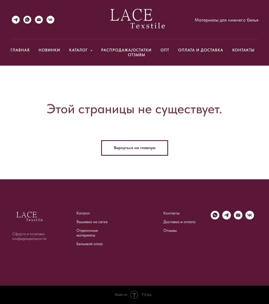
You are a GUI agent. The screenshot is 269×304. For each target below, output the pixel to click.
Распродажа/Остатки (126, 50)
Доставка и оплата (179, 221)
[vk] (249, 218)
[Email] (39, 20)
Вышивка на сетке (92, 221)
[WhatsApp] (27, 20)
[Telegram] (16, 20)
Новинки (49, 50)
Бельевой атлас (89, 244)
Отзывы (136, 55)
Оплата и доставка (200, 50)
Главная (20, 50)
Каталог (83, 213)
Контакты (243, 50)
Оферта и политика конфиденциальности (29, 236)
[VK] (50, 20)
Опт (165, 50)
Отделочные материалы (87, 233)
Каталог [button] (79, 50)
